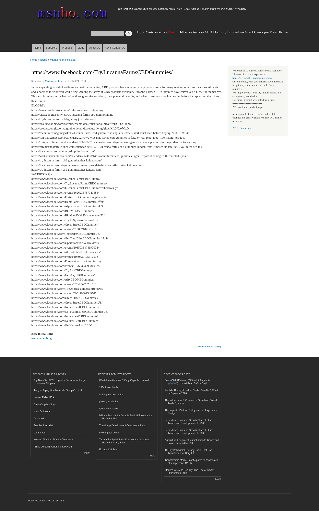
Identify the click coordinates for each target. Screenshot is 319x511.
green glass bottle (109, 401)
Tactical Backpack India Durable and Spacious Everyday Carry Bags (124, 441)
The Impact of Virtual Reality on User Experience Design (191, 412)
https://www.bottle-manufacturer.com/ (252, 78)
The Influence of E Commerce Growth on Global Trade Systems (191, 402)
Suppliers (51, 47)
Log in (140, 32)
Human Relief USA (44, 397)
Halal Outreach (42, 411)
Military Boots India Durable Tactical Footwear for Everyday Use (125, 417)
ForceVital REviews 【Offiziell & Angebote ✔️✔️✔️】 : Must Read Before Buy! (187, 382)
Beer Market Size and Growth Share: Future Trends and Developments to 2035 (188, 421)
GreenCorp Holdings (45, 404)
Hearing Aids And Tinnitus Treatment (53, 439)
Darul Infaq (40, 432)
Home (37, 47)
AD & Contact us (242, 128)
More (87, 452)
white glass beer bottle (111, 394)
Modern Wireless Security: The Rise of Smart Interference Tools (189, 471)
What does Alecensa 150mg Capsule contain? (124, 380)
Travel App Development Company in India (122, 425)
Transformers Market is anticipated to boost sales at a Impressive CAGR (191, 461)
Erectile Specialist (43, 425)
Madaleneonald (52, 81)
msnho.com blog (41, 338)
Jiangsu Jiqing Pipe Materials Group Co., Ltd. (58, 390)
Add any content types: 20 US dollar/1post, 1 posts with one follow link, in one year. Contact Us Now (234, 32)
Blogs (81, 47)
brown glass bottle (109, 432)
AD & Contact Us (115, 47)
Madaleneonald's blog (62, 59)
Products (67, 47)
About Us (94, 47)
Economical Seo (108, 449)
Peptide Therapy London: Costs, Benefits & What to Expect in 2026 (191, 392)
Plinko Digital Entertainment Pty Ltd (53, 446)
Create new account (157, 32)
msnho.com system (53, 500)
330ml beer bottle (108, 387)
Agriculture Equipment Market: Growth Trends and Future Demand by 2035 (192, 441)
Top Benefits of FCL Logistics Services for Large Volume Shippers (59, 382)
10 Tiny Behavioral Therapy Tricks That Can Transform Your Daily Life (188, 451)
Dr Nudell (39, 418)
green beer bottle (108, 408)
